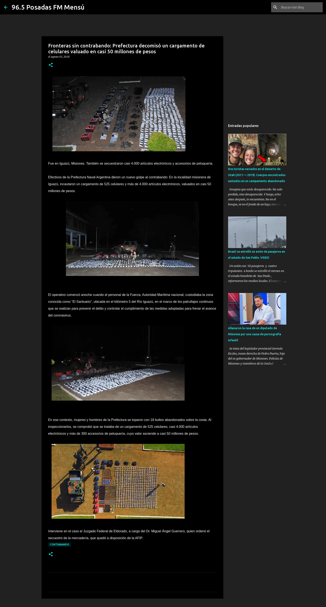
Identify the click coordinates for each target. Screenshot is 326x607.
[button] (50, 65)
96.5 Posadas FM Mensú (48, 7)
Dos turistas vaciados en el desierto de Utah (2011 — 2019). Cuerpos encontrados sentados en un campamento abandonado (256, 175)
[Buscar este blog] (301, 7)
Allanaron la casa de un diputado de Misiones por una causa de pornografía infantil (254, 334)
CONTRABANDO (59, 544)
